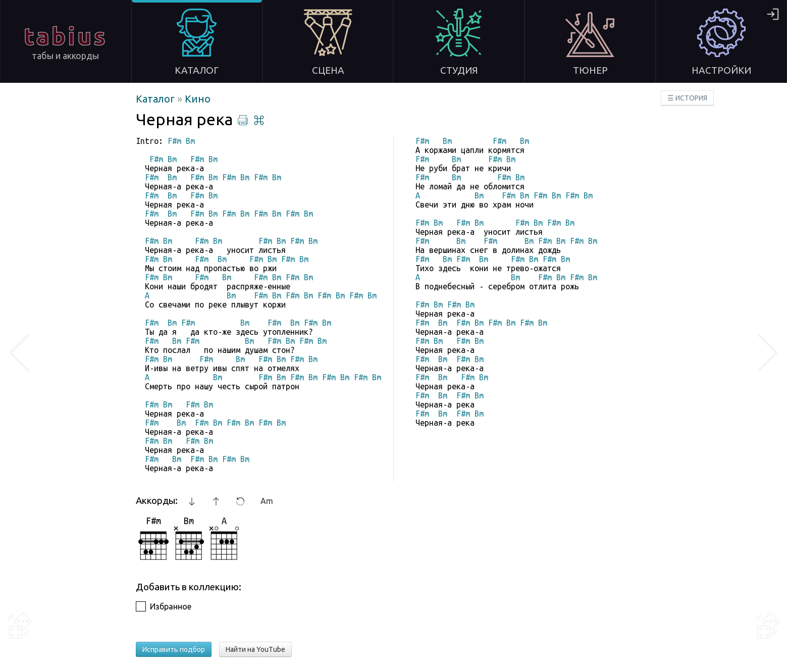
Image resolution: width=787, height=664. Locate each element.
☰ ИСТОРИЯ (687, 98)
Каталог (156, 99)
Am (266, 500)
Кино (198, 99)
